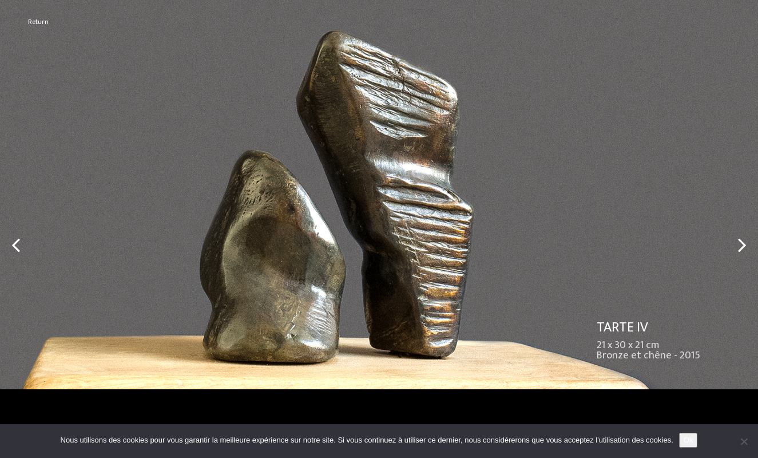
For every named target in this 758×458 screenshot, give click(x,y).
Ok (688, 440)
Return (38, 22)
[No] (743, 441)
